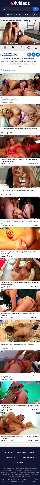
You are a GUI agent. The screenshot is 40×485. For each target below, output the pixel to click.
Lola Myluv (34, 287)
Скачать (34, 43)
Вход (32, 452)
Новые (18, 15)
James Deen (34, 133)
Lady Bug (35, 410)
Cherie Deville (33, 164)
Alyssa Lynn (34, 225)
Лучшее (35, 15)
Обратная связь (28, 457)
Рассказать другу (11, 457)
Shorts (27, 15)
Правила (20, 462)
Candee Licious (33, 441)
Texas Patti (34, 317)
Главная (10, 15)
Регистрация (21, 452)
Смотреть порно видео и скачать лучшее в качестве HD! (17, 480)
